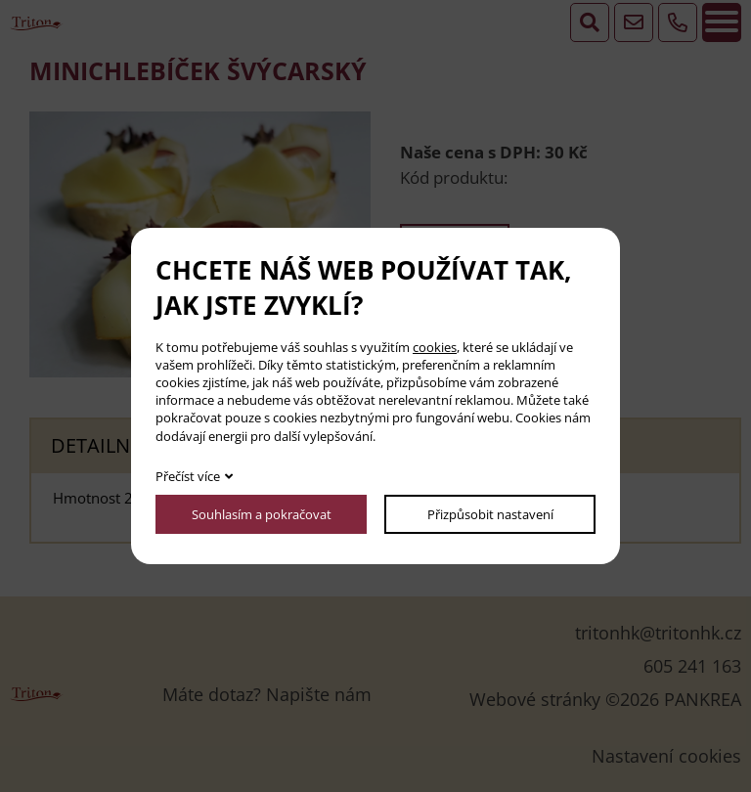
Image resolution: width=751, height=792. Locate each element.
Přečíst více (187, 476)
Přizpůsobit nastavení (490, 514)
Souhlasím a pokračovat (261, 514)
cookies (435, 347)
